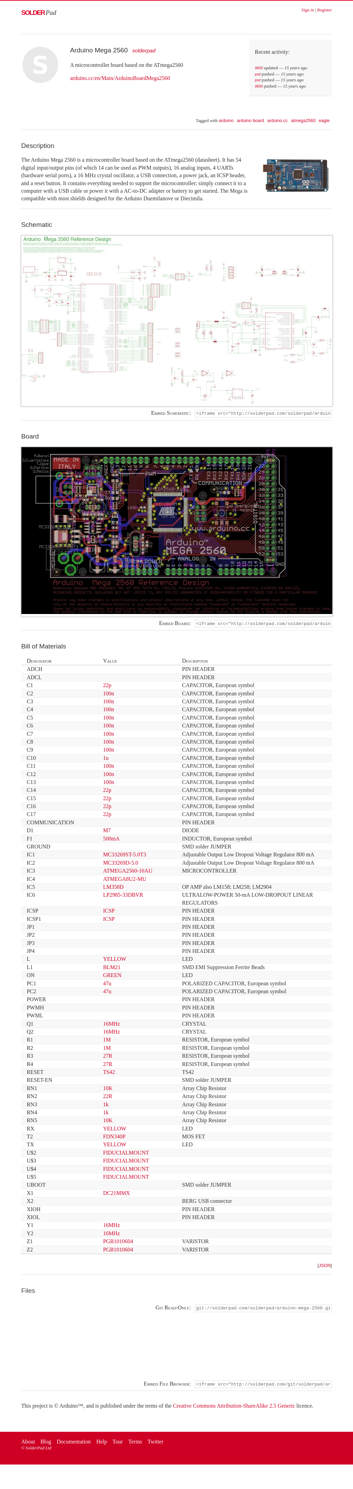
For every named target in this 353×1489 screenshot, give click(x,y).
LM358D (113, 888)
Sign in (307, 10)
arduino (226, 120)
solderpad (143, 50)
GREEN (112, 976)
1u (106, 759)
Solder (38, 12)
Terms (135, 1444)
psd (258, 74)
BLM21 (112, 968)
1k (106, 1105)
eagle (324, 120)
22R (107, 1097)
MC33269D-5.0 (120, 864)
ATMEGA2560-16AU (127, 872)
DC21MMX (116, 1194)
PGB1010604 (118, 1242)
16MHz (111, 1025)
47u (107, 984)
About (28, 1444)
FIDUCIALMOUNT (126, 1154)
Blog (45, 1444)
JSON (325, 1266)
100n (108, 694)
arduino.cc (277, 120)
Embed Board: (175, 624)
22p (107, 686)
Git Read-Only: (173, 1309)
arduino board (250, 120)
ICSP (109, 912)
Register (324, 10)
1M (107, 1041)
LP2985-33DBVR (123, 896)
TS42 (109, 1073)
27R (107, 1057)
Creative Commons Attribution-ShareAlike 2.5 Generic (234, 1408)
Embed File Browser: (167, 1386)
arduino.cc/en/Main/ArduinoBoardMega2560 (120, 78)
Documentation (74, 1444)
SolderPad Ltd (38, 1450)
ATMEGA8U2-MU (124, 880)
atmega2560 (303, 120)
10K (108, 1089)
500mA (111, 840)
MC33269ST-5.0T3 (124, 856)
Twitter (155, 1444)
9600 (259, 68)
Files (28, 1291)
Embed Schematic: (171, 413)
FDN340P (114, 1137)
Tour (117, 1444)
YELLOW (115, 960)
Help (101, 1444)
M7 (107, 831)
